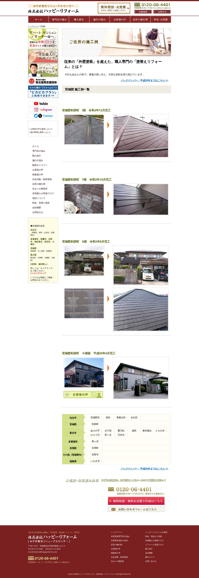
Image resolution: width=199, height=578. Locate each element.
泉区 (108, 417)
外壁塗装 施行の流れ (119, 540)
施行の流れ (37, 160)
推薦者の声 (37, 174)
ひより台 (95, 434)
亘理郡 (73, 448)
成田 (134, 430)
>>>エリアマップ (38, 273)
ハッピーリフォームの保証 (156, 532)
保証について (38, 198)
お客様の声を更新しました (41, 129)
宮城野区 (95, 417)
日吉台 (121, 434)
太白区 (134, 417)
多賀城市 (73, 441)
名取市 (95, 454)
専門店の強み (38, 151)
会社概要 (36, 207)
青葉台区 (121, 417)
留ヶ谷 (95, 441)
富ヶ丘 (108, 434)
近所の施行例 (38, 184)
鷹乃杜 (121, 430)
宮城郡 (73, 424)
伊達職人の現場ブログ (43, 193)
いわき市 (95, 461)
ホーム (35, 146)
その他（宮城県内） (73, 454)
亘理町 (95, 447)
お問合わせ (37, 212)
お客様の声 (37, 170)
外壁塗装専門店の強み (120, 536)
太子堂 (108, 430)
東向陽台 (147, 430)
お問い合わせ (150, 561)
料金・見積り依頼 (41, 203)
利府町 (95, 424)
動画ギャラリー (39, 165)
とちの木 (160, 430)
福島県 (73, 461)
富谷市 (73, 432)
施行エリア (149, 557)
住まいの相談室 (39, 189)
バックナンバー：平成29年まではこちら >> (144, 80)
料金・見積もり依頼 (153, 536)
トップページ (116, 532)
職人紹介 (36, 156)
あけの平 (95, 430)
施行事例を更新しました (40, 132)
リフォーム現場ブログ (154, 544)
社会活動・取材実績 (42, 179)
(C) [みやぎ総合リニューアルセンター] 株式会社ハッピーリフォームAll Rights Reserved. (99, 574)
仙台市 (73, 417)
